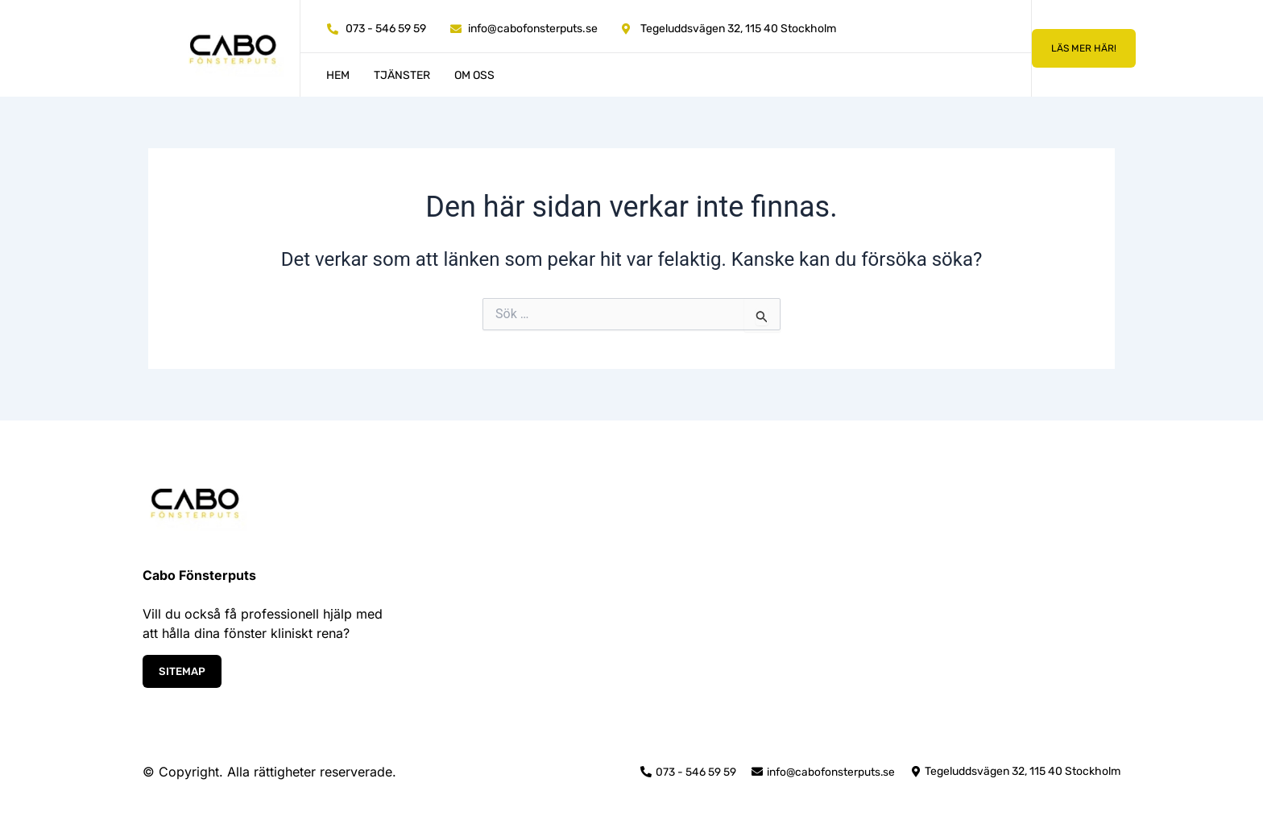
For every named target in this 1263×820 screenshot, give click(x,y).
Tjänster (402, 75)
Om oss (474, 75)
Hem (338, 75)
